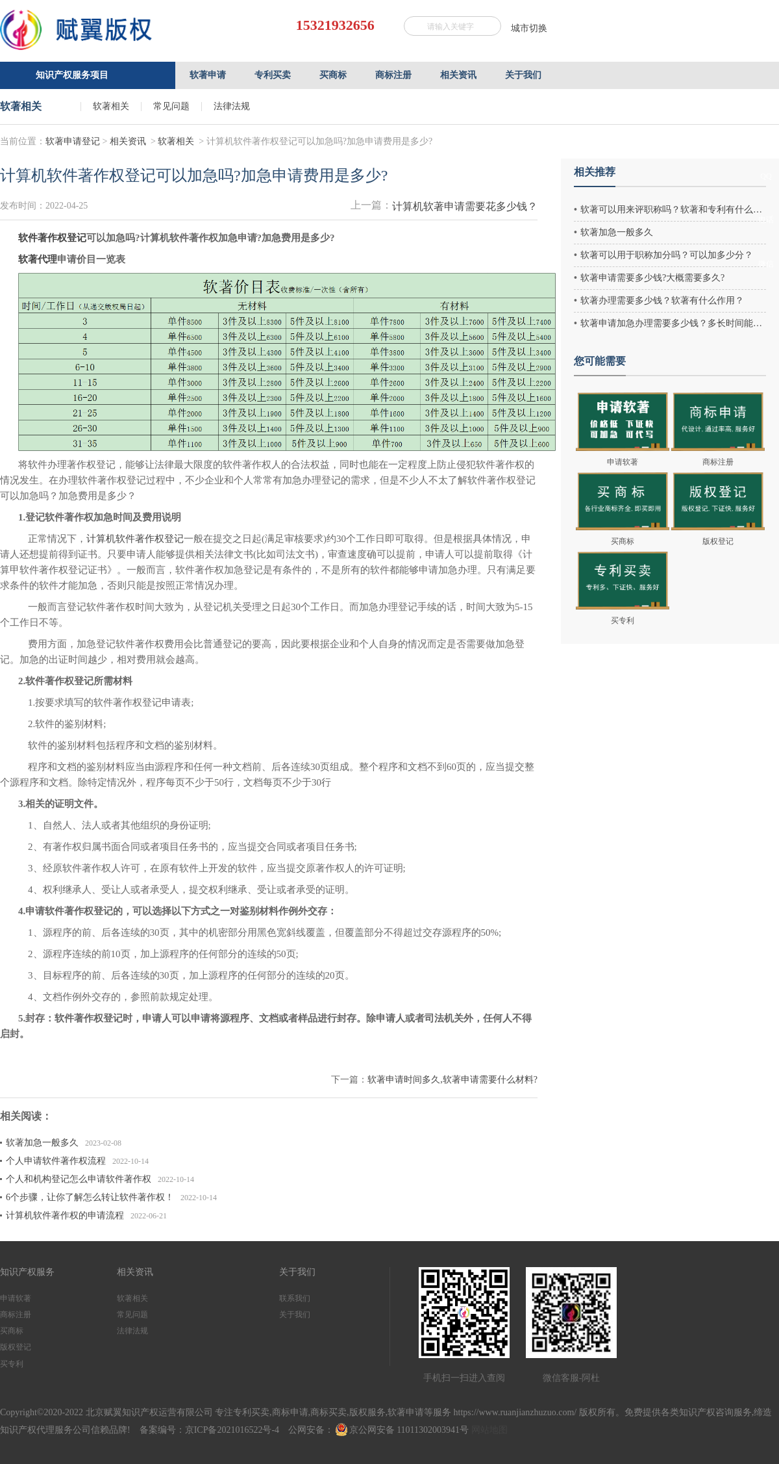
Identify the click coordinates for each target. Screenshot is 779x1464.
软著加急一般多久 (42, 1143)
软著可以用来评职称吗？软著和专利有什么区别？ (673, 209)
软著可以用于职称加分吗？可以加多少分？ (666, 255)
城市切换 (529, 28)
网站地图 (489, 1430)
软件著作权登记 (52, 238)
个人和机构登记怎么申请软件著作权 (78, 1179)
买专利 (11, 1363)
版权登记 (15, 1347)
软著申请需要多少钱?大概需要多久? (652, 278)
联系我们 (294, 1298)
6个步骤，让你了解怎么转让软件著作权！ (90, 1197)
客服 (766, 137)
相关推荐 (594, 171)
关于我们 (294, 1314)
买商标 (11, 1330)
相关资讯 (128, 141)
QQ (765, 176)
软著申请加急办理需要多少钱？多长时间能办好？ (673, 323)
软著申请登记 (72, 141)
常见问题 (171, 106)
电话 (766, 219)
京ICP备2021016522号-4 (232, 1430)
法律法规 (232, 106)
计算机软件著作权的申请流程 (65, 1215)
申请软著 (15, 1298)
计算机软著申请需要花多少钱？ (465, 206)
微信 (766, 263)
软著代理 (37, 259)
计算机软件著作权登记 (135, 538)
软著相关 (111, 106)
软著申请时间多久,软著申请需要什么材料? (452, 1080)
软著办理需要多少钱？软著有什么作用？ (662, 300)
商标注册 (15, 1314)
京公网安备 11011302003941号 (402, 1430)
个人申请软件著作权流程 (56, 1161)
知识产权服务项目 (72, 75)
